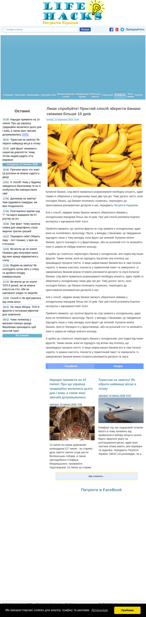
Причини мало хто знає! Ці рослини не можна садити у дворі (21, 173)
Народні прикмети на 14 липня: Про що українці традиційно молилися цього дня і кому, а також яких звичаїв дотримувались (21, 127)
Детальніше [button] (99, 610)
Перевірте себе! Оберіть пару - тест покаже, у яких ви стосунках (21, 240)
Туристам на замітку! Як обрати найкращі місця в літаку (117, 384)
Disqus (118, 366)
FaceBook (71, 366)
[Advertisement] (73, 63)
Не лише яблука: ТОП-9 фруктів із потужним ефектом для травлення (20, 310)
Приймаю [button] (127, 610)
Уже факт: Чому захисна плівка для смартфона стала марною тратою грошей (21, 227)
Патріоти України (125, 205)
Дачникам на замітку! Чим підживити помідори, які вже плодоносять (19, 202)
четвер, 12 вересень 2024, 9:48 (62, 119)
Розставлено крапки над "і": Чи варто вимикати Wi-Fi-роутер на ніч (21, 215)
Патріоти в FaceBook (101, 490)
